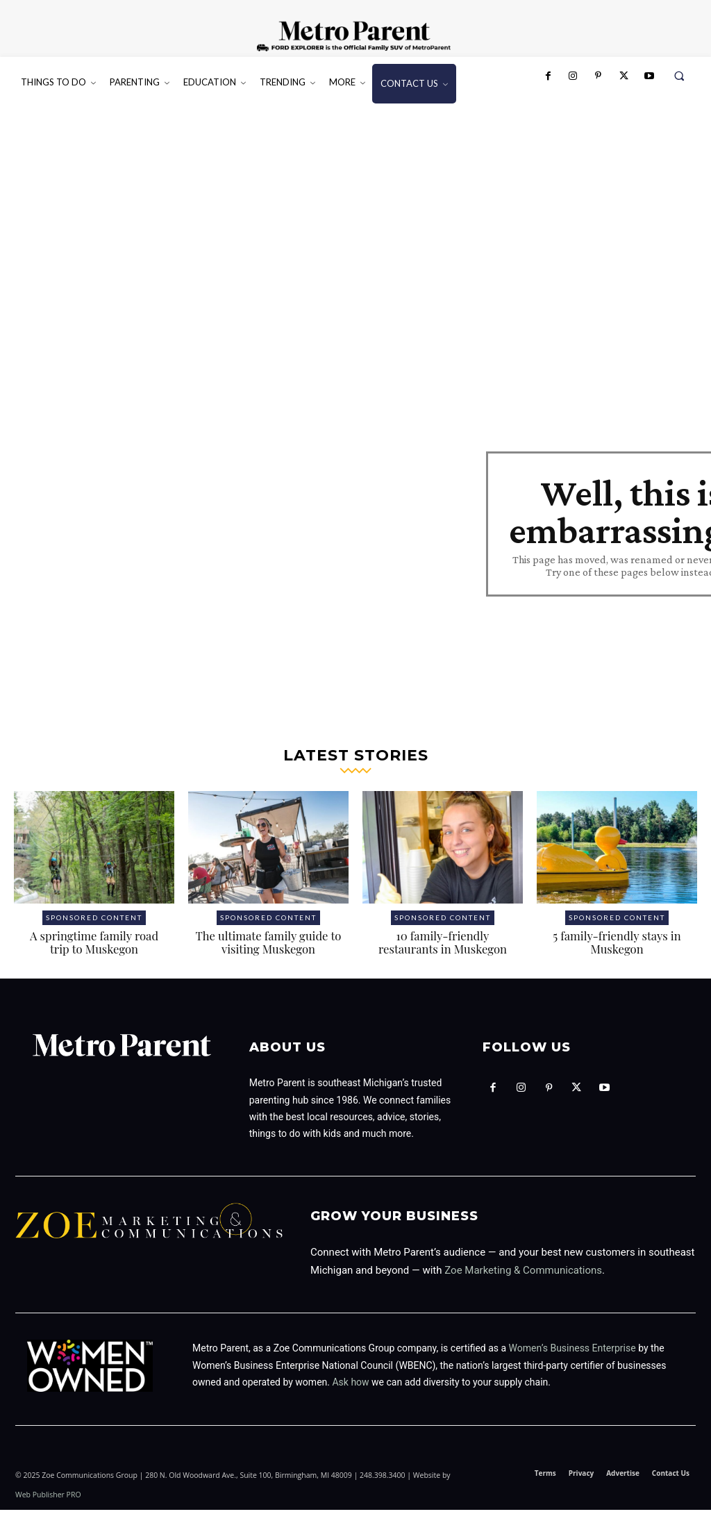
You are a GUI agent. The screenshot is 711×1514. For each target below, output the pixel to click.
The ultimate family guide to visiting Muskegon (268, 946)
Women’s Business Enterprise (572, 1352)
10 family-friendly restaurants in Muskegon (442, 946)
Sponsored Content (94, 921)
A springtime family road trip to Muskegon (94, 946)
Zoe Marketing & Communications (523, 1274)
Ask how (350, 1386)
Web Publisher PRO (48, 1499)
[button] (679, 76)
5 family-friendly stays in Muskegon (616, 946)
